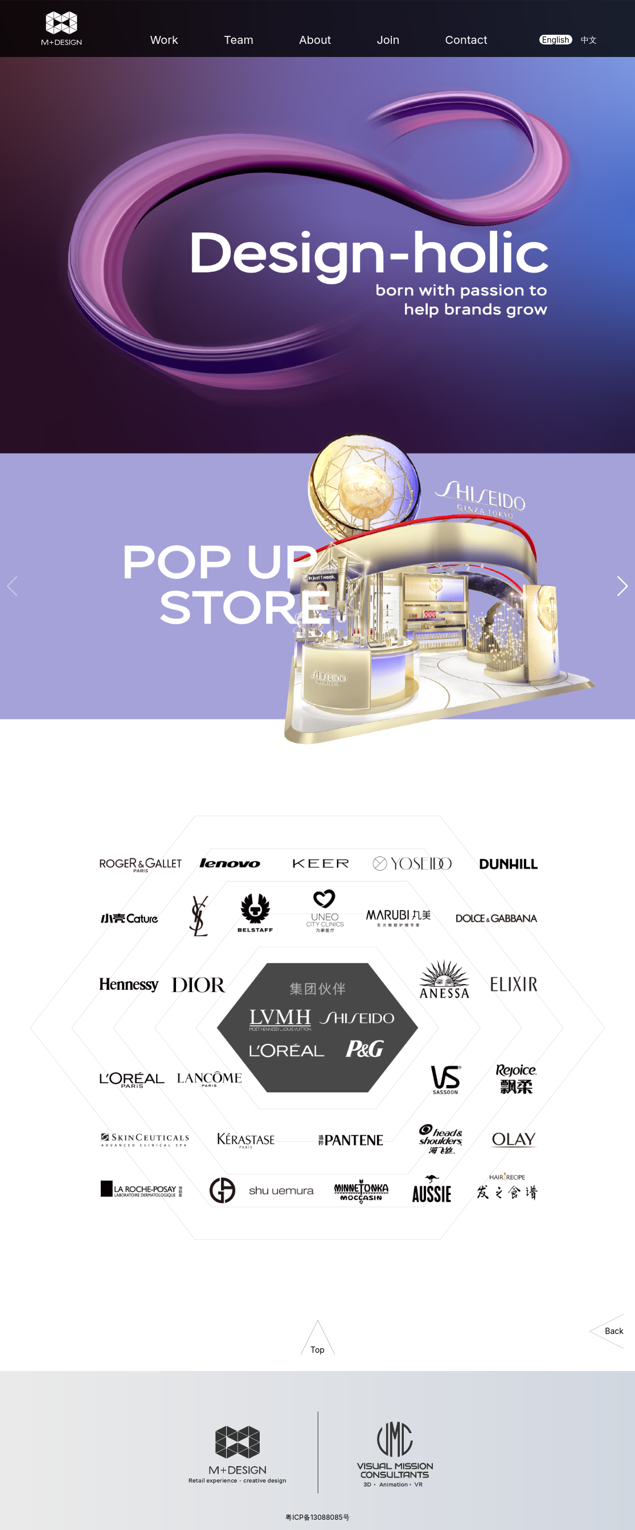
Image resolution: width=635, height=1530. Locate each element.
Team (238, 40)
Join (387, 40)
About (315, 40)
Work (164, 40)
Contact (466, 40)
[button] (623, 586)
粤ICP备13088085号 (317, 1517)
